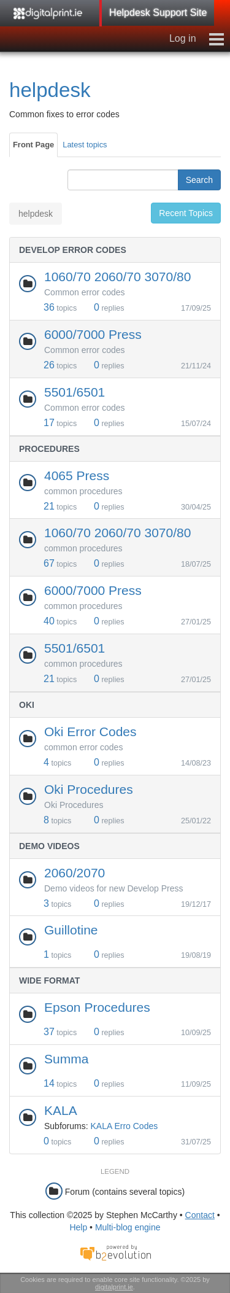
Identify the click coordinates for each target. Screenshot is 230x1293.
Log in (182, 38)
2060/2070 (74, 873)
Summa (66, 1059)
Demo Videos (49, 846)
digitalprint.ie (114, 1287)
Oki (26, 705)
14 (49, 1083)
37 (49, 1032)
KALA (60, 1110)
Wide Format (49, 980)
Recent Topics (186, 213)
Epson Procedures (97, 1007)
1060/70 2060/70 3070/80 (117, 277)
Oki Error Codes (90, 731)
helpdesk (50, 90)
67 (49, 563)
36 (49, 307)
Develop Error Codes (72, 250)
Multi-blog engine (128, 1227)
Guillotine (71, 930)
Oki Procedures (88, 789)
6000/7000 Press (93, 334)
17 (49, 422)
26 (49, 365)
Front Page (33, 144)
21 (49, 506)
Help (78, 1227)
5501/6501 (74, 392)
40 (49, 621)
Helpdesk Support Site (158, 12)
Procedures (49, 449)
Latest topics (85, 144)
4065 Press (76, 475)
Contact (200, 1215)
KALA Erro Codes (124, 1126)
